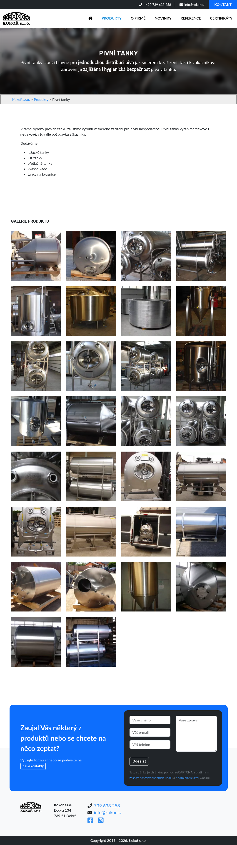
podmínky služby (187, 778)
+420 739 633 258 (155, 5)
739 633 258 (107, 805)
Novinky (163, 18)
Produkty (112, 18)
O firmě (138, 18)
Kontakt (223, 4)
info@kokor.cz (192, 5)
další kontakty (33, 766)
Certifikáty (221, 18)
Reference (191, 18)
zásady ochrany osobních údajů (151, 778)
